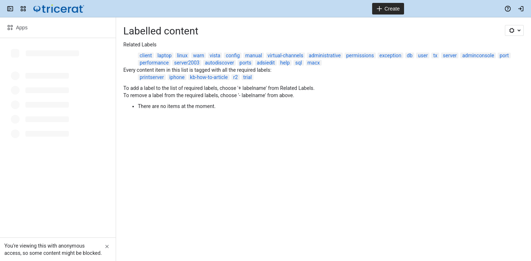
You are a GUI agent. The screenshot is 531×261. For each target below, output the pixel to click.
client (146, 55)
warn (198, 55)
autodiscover (219, 63)
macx (314, 63)
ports (245, 63)
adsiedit (266, 63)
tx (435, 55)
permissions (360, 55)
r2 (235, 77)
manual (253, 55)
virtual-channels (286, 55)
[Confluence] (59, 8)
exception (390, 55)
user (423, 55)
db (410, 55)
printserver (152, 77)
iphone (177, 77)
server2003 (186, 63)
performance (154, 63)
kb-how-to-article (209, 77)
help (285, 63)
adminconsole (478, 55)
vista (215, 55)
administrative (325, 55)
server (450, 55)
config (233, 55)
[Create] (388, 8)
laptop (164, 55)
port (504, 55)
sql (298, 63)
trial (247, 77)
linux (182, 55)
